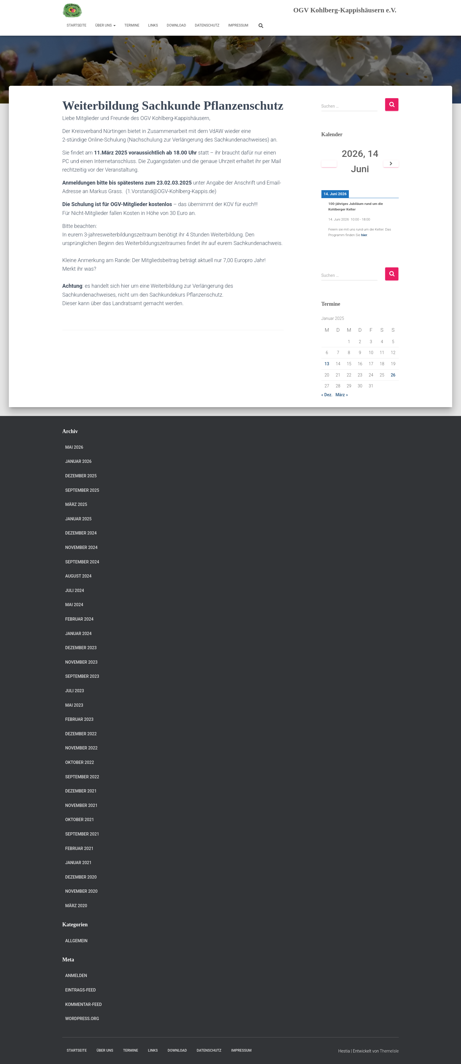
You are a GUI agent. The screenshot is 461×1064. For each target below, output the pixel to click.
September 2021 (82, 834)
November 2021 (81, 805)
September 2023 (82, 676)
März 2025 (76, 504)
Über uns (105, 25)
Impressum (238, 25)
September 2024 (82, 562)
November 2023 (81, 662)
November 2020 (81, 891)
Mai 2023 (74, 705)
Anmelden (76, 975)
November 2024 (81, 547)
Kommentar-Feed (83, 1004)
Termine (132, 25)
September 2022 (82, 776)
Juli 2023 (74, 690)
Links (153, 25)
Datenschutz (207, 25)
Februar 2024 (79, 619)
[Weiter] (391, 163)
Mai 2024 (74, 604)
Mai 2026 (74, 447)
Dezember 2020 (81, 877)
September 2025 (82, 490)
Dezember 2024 (81, 533)
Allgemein (76, 940)
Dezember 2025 (81, 475)
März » (342, 394)
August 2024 (78, 576)
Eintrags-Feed (80, 990)
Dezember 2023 (81, 647)
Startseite (76, 25)
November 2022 (81, 748)
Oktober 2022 (79, 762)
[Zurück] (329, 163)
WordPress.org (82, 1018)
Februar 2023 (79, 719)
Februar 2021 (79, 848)
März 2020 (76, 905)
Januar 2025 (78, 519)
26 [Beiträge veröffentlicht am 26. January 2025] (393, 375)
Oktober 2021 (79, 819)
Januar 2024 (78, 633)
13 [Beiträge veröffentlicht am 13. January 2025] (327, 363)
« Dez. (327, 394)
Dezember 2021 (81, 791)
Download (176, 25)
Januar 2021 (78, 862)
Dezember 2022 (81, 733)
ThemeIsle (389, 1051)
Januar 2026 (78, 461)
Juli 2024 (74, 590)
